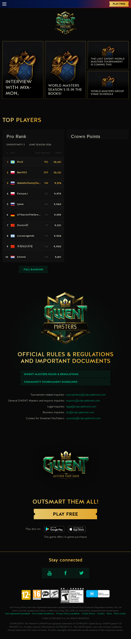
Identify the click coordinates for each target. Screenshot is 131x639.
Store (109, 614)
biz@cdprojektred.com (80, 412)
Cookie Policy (88, 614)
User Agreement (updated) (17, 614)
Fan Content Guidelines (43, 614)
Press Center (120, 614)
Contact (100, 614)
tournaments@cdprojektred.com (85, 394)
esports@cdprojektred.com (83, 400)
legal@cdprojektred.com (81, 406)
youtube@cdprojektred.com (83, 418)
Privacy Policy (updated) (67, 614)
